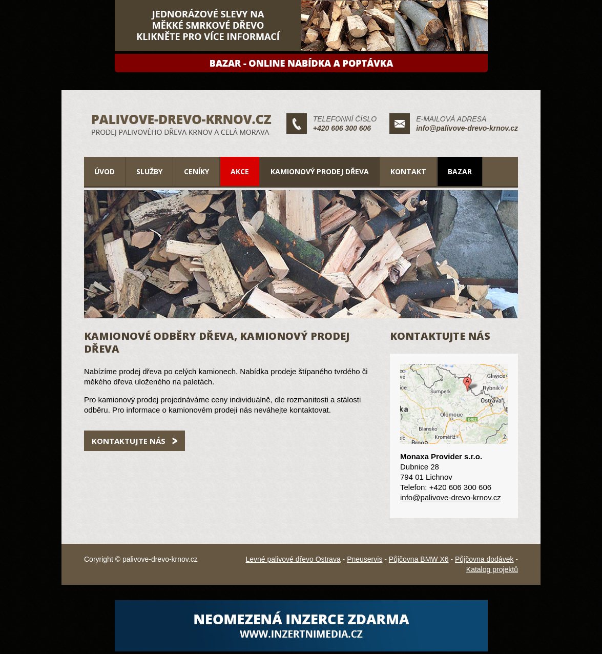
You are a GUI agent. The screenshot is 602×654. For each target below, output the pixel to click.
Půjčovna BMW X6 (419, 559)
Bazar (460, 171)
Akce (240, 171)
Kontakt (408, 171)
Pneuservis (364, 559)
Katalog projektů (492, 569)
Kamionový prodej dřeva (320, 171)
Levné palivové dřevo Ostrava (292, 559)
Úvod (104, 171)
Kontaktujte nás (128, 441)
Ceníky (196, 171)
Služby (149, 171)
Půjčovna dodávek (484, 559)
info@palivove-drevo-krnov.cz (467, 128)
